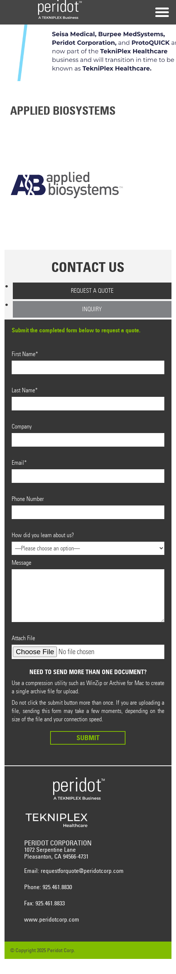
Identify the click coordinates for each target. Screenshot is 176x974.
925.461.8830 (57, 887)
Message (88, 590)
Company (88, 435)
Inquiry (92, 309)
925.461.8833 (50, 903)
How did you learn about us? (88, 542)
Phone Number (88, 507)
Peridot (60, 9)
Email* (88, 471)
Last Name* (88, 398)
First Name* (88, 362)
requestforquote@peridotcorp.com (82, 870)
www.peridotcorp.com (51, 919)
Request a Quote (92, 290)
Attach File (88, 646)
